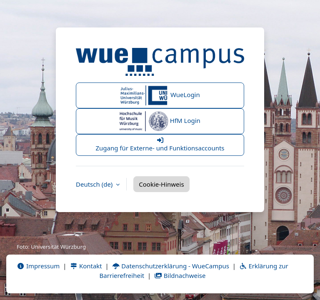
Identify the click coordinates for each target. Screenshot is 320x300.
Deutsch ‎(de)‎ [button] (95, 184)
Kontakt (86, 266)
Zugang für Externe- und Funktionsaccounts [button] (160, 144)
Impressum (38, 266)
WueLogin (160, 95)
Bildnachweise (179, 275)
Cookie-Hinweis (161, 184)
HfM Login (160, 121)
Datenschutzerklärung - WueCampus (170, 266)
